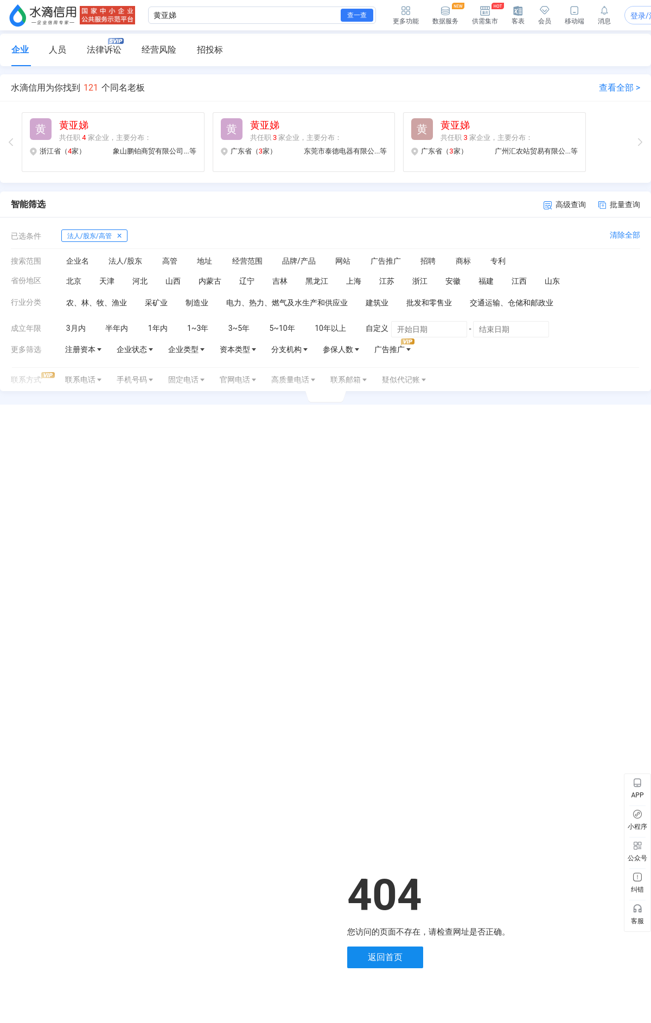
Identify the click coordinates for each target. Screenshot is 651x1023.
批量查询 (619, 204)
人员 (57, 49)
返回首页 (385, 957)
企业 (20, 49)
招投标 (210, 49)
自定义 (377, 328)
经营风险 (159, 49)
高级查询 (565, 204)
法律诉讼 (105, 46)
